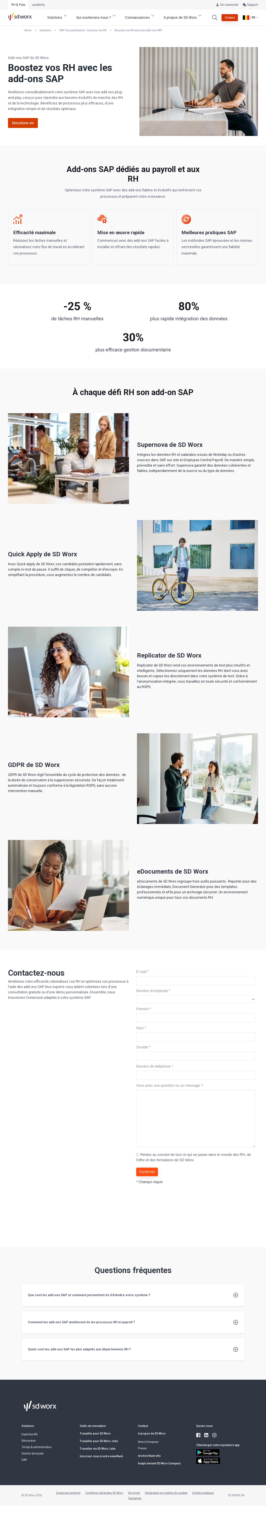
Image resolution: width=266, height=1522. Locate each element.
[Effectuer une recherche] (214, 17)
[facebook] (198, 1435)
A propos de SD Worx (152, 1433)
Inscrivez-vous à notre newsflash (101, 1456)
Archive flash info (149, 1455)
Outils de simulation (93, 1426)
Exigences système (68, 1492)
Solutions (28, 1426)
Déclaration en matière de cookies (166, 1492)
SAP (24, 1459)
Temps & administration (37, 1447)
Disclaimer (135, 1498)
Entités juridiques (203, 1492)
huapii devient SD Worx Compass (159, 1463)
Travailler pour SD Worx (95, 1433)
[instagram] (214, 1435)
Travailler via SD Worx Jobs (98, 1448)
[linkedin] (206, 1435)
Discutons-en (23, 123)
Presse (142, 1448)
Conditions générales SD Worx (104, 1492)
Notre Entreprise (148, 1441)
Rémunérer (29, 1440)
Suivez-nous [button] (204, 1426)
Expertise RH (29, 1434)
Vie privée (134, 1492)
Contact (143, 1426)
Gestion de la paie (33, 1453)
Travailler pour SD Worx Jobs (99, 1441)
